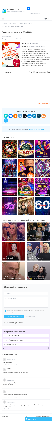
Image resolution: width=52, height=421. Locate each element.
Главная (4, 23)
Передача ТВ (13, 9)
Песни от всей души (24, 23)
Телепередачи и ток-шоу (42, 416)
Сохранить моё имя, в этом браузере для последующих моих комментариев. (25, 311)
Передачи (12, 23)
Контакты (5, 416)
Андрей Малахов (33, 43)
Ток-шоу (31, 46)
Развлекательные (40, 46)
